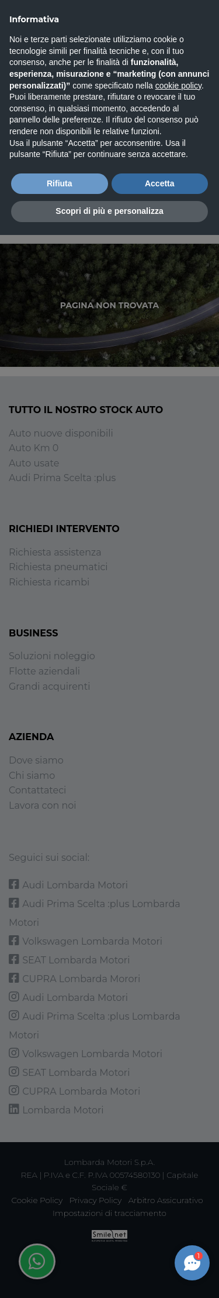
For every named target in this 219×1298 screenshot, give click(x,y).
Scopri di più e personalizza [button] (109, 211)
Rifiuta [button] (59, 183)
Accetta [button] (160, 183)
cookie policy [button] (178, 85)
